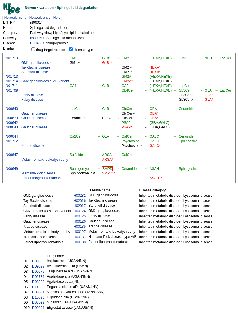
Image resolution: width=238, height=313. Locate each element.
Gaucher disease (34, 113)
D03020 (38, 261)
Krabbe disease (33, 146)
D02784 (38, 277)
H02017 (80, 206)
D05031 (38, 292)
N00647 (12, 155)
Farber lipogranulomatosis (41, 178)
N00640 (12, 109)
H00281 (80, 196)
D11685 (38, 287)
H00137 (80, 237)
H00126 (80, 221)
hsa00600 (37, 38)
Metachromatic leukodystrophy (44, 160)
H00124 (80, 211)
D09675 (38, 272)
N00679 (12, 118)
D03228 (38, 282)
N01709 (12, 90)
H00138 (80, 242)
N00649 (12, 169)
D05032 (38, 303)
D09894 (38, 308)
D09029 (38, 266)
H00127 (80, 232)
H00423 (36, 43)
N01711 (12, 86)
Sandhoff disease (34, 72)
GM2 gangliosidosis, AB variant (45, 81)
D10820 (38, 297)
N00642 (12, 123)
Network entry (40, 18)
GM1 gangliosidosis (36, 63)
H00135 (80, 227)
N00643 (12, 127)
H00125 (80, 216)
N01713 (12, 77)
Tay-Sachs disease (35, 67)
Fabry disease (32, 95)
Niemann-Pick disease (38, 173)
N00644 (12, 136)
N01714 (12, 81)
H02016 (80, 201)
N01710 (12, 58)
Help (57, 18)
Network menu (15, 18)
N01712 (12, 141)
